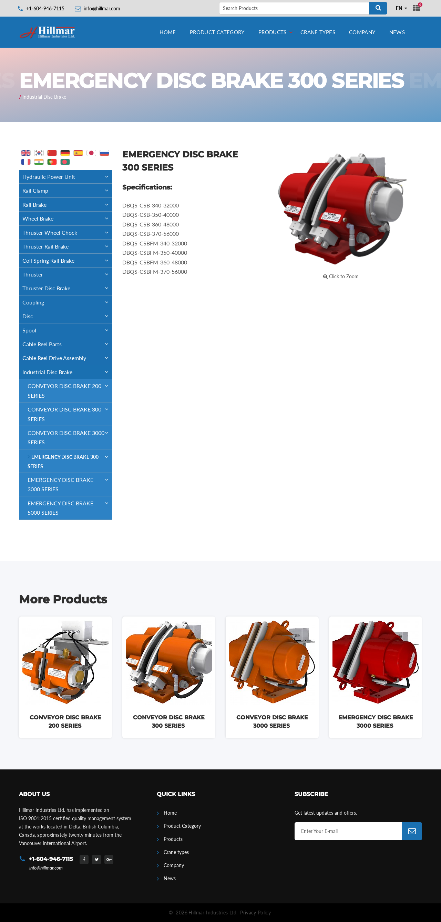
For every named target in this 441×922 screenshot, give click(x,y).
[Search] (378, 8)
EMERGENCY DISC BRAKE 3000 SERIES (70, 482)
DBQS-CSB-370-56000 (150, 233)
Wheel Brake (67, 218)
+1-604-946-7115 (45, 8)
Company (362, 32)
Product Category (217, 32)
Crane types (317, 32)
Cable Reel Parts (67, 344)
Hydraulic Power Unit (67, 176)
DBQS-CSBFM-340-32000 (154, 243)
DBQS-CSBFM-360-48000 (154, 262)
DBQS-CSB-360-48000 (150, 224)
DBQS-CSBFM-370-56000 (154, 271)
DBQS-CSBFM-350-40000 (154, 252)
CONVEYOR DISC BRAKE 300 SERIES (70, 412)
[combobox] (401, 8)
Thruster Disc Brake (67, 288)
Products (272, 32)
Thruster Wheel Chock (67, 232)
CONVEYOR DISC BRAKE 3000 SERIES (70, 435)
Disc (67, 316)
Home (168, 32)
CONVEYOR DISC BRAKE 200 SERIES (70, 388)
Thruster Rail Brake (67, 246)
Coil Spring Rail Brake (67, 260)
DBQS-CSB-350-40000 (150, 214)
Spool (67, 330)
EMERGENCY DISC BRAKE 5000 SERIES (70, 506)
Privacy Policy (255, 912)
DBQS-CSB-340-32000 (150, 205)
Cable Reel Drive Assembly (67, 358)
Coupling (67, 302)
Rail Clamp (67, 190)
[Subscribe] (412, 831)
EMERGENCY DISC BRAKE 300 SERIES (70, 459)
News (397, 32)
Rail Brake (67, 204)
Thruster (67, 274)
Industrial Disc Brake (44, 97)
